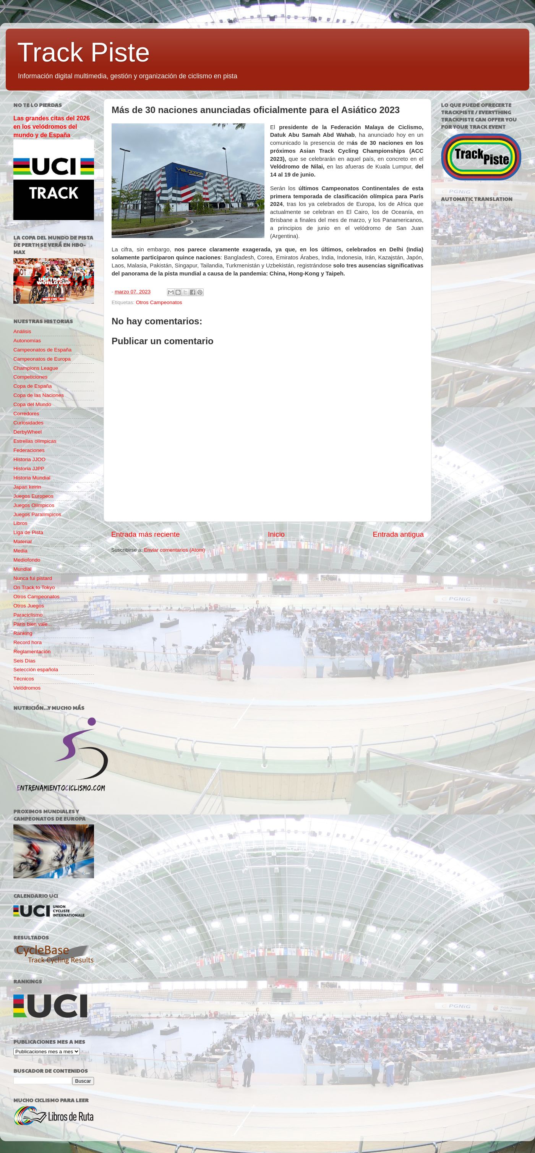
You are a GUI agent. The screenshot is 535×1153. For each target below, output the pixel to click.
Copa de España (32, 386)
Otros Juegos (28, 606)
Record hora (27, 642)
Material (22, 541)
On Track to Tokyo (34, 587)
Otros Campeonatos (159, 302)
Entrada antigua (398, 534)
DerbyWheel (27, 432)
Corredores (26, 413)
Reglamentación (32, 651)
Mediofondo (27, 560)
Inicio (276, 534)
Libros (20, 523)
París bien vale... (32, 624)
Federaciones (29, 450)
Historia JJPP (28, 468)
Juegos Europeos (33, 496)
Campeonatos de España (42, 350)
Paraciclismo (28, 615)
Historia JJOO (29, 459)
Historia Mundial (31, 478)
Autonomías (27, 340)
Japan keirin (27, 487)
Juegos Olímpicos (33, 505)
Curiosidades (28, 423)
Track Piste (83, 52)
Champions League (35, 368)
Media (20, 551)
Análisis (22, 331)
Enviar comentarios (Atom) (174, 550)
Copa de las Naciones (38, 395)
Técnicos (23, 679)
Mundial (22, 569)
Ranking (22, 633)
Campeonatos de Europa (42, 359)
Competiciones (30, 377)
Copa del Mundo (32, 404)
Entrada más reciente (145, 534)
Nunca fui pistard (32, 578)
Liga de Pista (28, 532)
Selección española (35, 669)
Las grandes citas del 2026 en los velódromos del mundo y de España (51, 126)
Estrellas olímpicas (35, 441)
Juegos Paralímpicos (37, 514)
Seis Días (24, 661)
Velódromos (27, 688)
